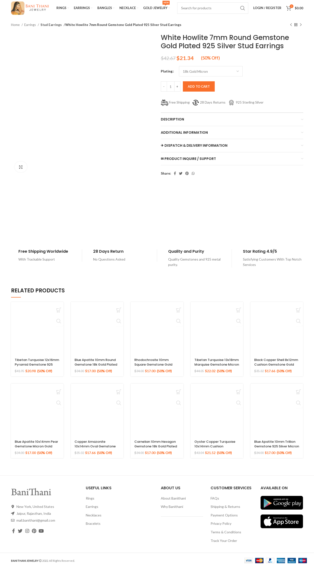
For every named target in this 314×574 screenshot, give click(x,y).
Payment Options (224, 521)
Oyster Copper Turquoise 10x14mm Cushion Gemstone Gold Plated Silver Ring (216, 454)
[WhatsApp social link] (193, 179)
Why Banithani (172, 512)
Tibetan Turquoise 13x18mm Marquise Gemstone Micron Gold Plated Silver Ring (215, 373)
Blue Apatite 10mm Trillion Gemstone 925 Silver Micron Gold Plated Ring (276, 454)
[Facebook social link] (174, 179)
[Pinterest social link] (187, 179)
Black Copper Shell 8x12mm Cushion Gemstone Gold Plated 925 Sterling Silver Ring (274, 373)
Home (15, 31)
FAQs (215, 504)
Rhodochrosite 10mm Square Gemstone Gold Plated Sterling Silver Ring (156, 370)
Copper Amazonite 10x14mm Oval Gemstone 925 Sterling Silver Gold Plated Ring (97, 454)
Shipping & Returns (225, 512)
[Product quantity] (170, 92)
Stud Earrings (50, 31)
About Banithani (173, 504)
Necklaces (93, 521)
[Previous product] (291, 30)
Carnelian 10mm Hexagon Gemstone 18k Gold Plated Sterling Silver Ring (155, 454)
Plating (167, 77)
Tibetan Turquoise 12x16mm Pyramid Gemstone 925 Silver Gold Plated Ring (33, 373)
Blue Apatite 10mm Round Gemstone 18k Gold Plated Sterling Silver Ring (93, 373)
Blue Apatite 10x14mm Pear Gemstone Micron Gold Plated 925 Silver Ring (35, 454)
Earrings (30, 31)
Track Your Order (224, 546)
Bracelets (93, 529)
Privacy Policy (221, 529)
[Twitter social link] (180, 179)
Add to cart (199, 92)
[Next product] (300, 30)
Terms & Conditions (226, 538)
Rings (90, 504)
